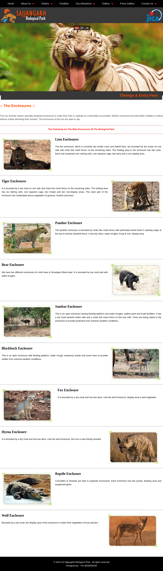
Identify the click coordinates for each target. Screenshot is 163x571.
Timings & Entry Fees (139, 95)
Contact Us (147, 3)
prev (9, 56)
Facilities (64, 3)
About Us (26, 3)
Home (11, 3)
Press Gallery (127, 3)
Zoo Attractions (84, 3)
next (153, 56)
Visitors (45, 3)
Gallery (106, 3)
